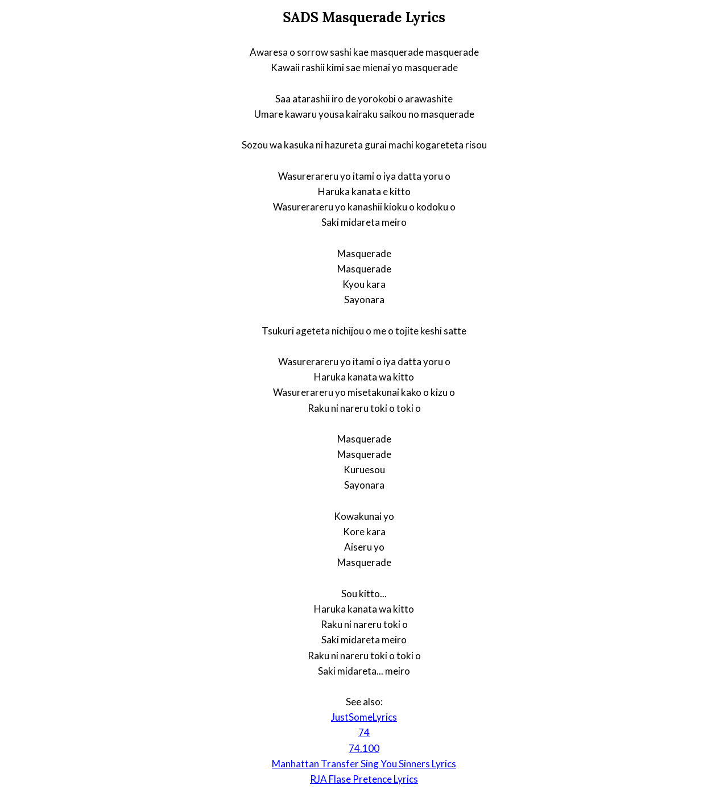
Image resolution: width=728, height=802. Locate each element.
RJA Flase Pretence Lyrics (364, 779)
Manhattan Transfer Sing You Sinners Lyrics (364, 764)
